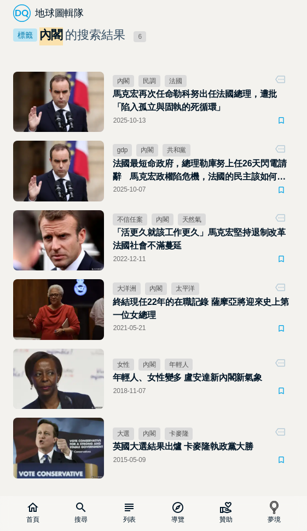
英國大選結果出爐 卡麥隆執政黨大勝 (183, 446)
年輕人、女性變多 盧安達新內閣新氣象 (187, 377)
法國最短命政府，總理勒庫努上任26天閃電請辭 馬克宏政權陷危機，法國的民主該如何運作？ (200, 171)
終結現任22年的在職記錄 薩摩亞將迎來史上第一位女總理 (201, 308)
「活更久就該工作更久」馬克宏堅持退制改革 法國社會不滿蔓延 (199, 239)
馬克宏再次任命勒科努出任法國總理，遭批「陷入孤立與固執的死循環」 (195, 100)
